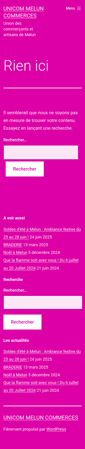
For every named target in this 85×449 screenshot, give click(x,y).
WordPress (56, 429)
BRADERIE (12, 244)
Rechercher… (15, 139)
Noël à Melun (15, 252)
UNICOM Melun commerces (40, 417)
